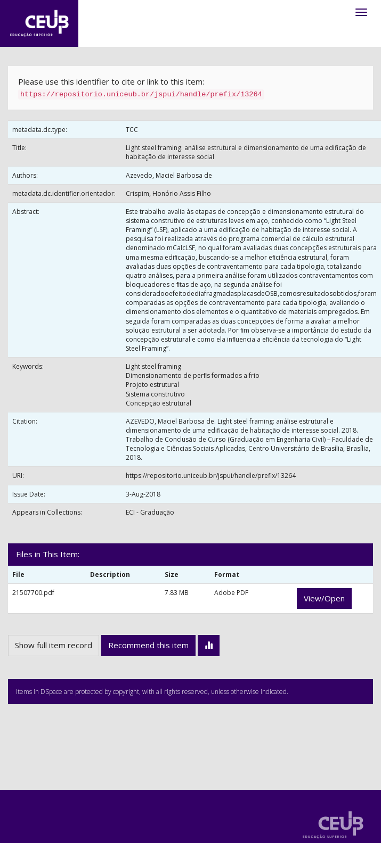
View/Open (324, 598)
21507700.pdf (33, 592)
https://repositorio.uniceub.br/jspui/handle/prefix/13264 (211, 475)
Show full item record (53, 645)
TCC (132, 129)
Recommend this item (148, 645)
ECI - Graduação (150, 512)
